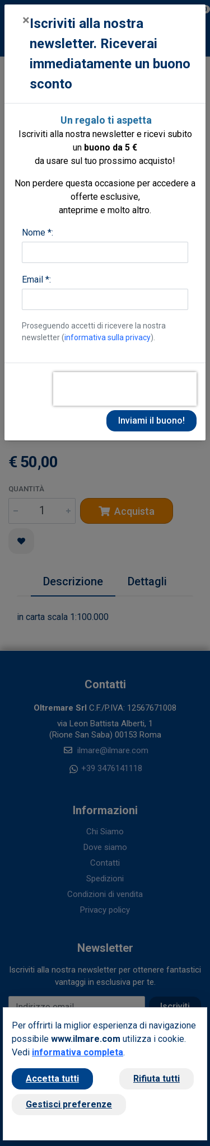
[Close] (26, 20)
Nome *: (37, 232)
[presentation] (125, 389)
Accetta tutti (52, 1078)
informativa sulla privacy (107, 337)
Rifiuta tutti (156, 1078)
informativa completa (77, 1052)
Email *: (36, 279)
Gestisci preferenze (69, 1104)
